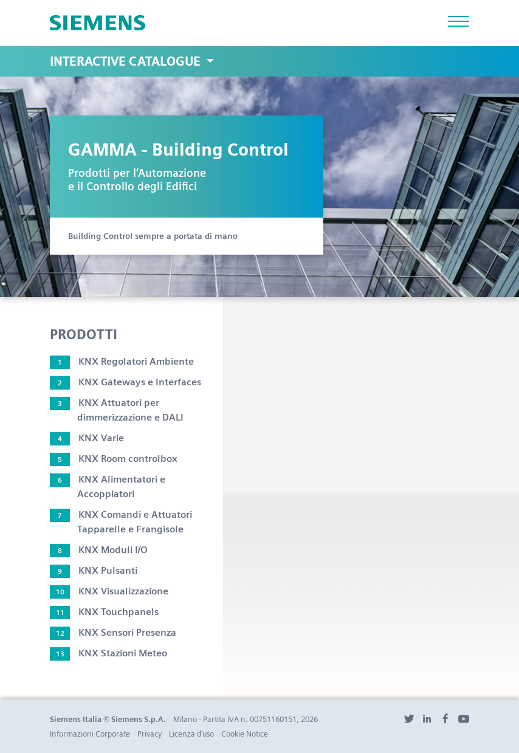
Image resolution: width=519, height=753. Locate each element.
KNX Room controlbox (113, 458)
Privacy (149, 733)
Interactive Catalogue (127, 61)
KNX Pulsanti (93, 570)
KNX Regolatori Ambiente (122, 361)
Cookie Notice (244, 733)
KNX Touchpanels (104, 611)
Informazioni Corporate (90, 733)
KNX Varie (87, 438)
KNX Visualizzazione (109, 591)
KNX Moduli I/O (99, 549)
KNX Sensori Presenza (113, 632)
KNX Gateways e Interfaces (125, 382)
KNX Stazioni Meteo (108, 653)
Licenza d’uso (191, 733)
